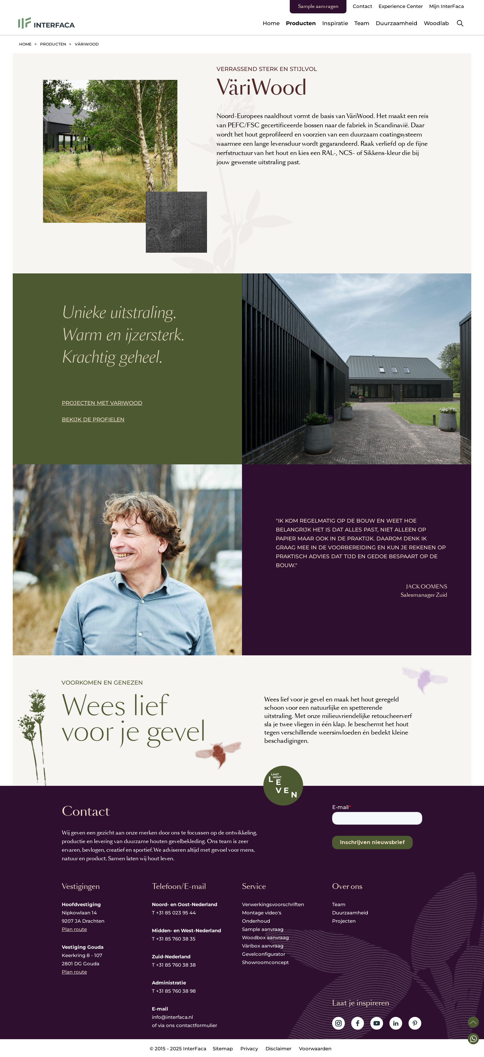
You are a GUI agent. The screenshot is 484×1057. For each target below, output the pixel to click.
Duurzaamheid (350, 913)
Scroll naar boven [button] (473, 1022)
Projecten (344, 921)
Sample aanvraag (262, 929)
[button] (473, 1038)
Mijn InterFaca (446, 6)
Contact (362, 6)
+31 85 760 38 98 (176, 991)
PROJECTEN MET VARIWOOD (102, 403)
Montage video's (261, 913)
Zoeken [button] (460, 23)
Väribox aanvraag (262, 946)
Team (338, 904)
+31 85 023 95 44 (176, 913)
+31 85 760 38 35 (176, 939)
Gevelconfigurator (263, 954)
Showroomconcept (266, 962)
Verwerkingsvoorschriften (273, 904)
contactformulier (196, 1025)
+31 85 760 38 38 (176, 965)
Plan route (74, 929)
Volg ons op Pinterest (415, 1023)
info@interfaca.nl (172, 1017)
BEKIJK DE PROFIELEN (93, 419)
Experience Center (401, 6)
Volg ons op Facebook (357, 1023)
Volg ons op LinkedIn (395, 1023)
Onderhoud (256, 921)
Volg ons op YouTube (376, 1023)
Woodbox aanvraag (265, 937)
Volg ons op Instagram (338, 1023)
